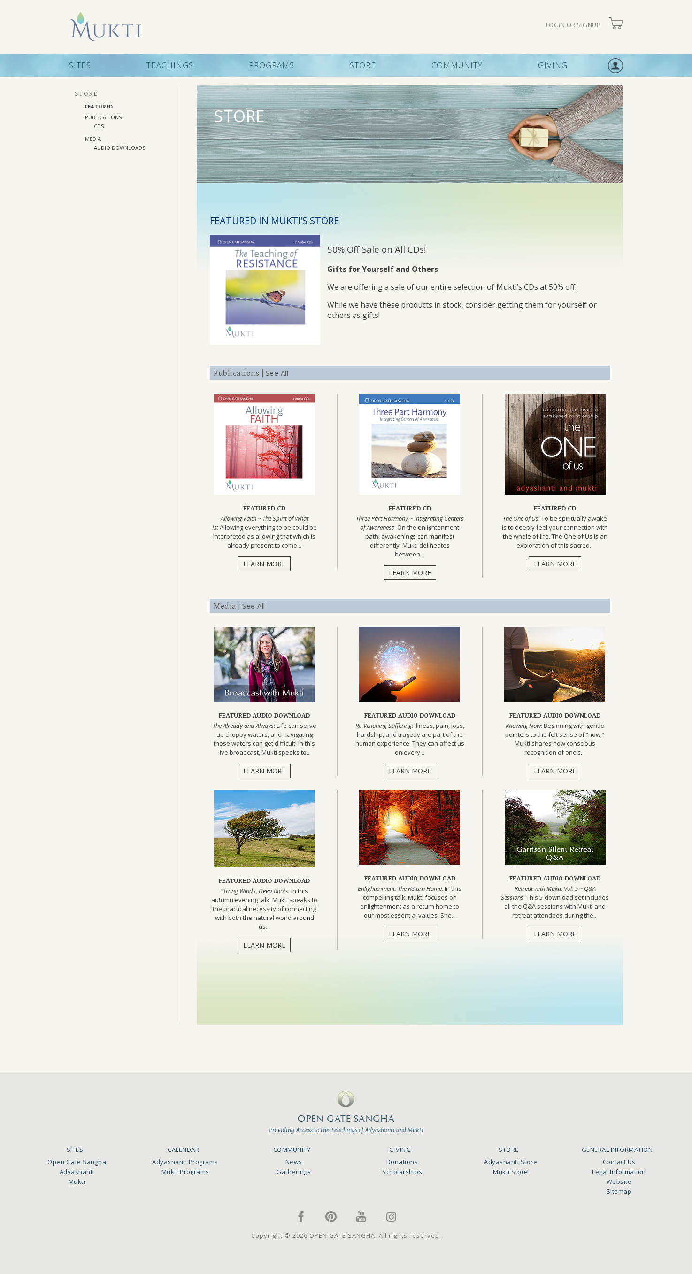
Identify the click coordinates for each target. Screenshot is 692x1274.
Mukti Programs (185, 1171)
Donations (402, 1162)
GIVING (553, 65)
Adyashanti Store (510, 1162)
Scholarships (402, 1171)
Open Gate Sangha (76, 1162)
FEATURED (99, 106)
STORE (363, 65)
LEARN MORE (264, 563)
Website (619, 1181)
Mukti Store (510, 1171)
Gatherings (294, 1171)
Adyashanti (77, 1171)
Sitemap (619, 1191)
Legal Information (619, 1171)
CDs (99, 126)
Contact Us (619, 1162)
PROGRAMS (271, 65)
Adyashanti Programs (185, 1162)
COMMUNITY (457, 65)
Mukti (77, 1181)
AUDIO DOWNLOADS (119, 147)
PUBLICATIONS (103, 117)
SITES (80, 65)
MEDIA (93, 138)
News (293, 1162)
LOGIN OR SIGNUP (573, 25)
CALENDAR (183, 1149)
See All (277, 373)
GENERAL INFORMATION (617, 1149)
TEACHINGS (169, 65)
